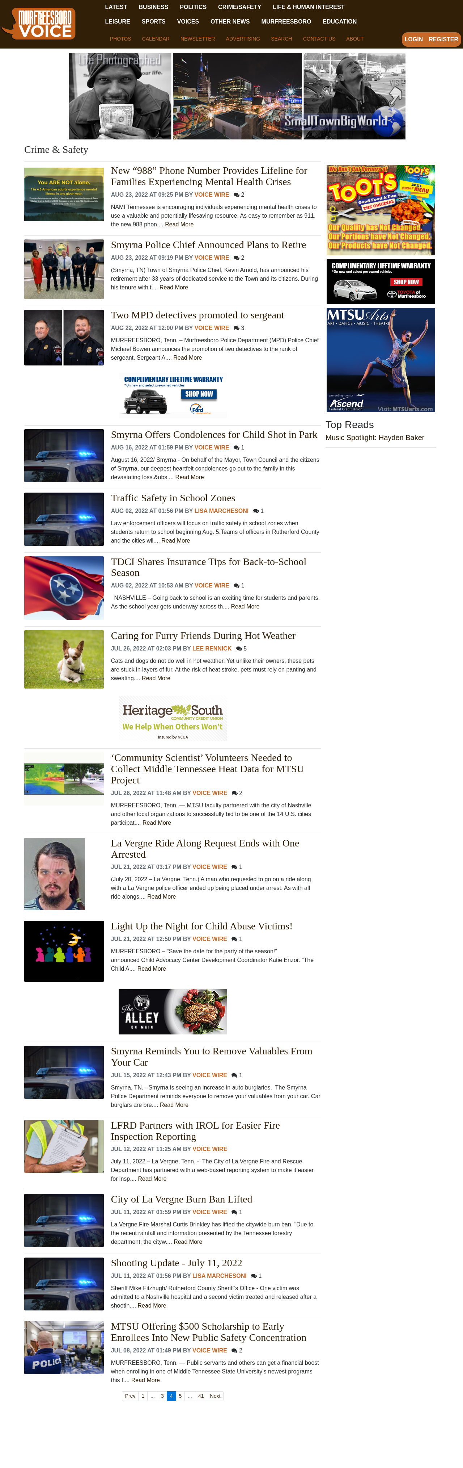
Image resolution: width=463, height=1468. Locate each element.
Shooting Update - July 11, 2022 (176, 1263)
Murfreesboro (286, 21)
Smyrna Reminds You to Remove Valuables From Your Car (212, 1057)
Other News (230, 21)
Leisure (117, 21)
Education (340, 21)
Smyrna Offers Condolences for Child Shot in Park (214, 434)
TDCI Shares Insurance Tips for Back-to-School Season (208, 567)
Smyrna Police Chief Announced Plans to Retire (208, 244)
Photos (120, 39)
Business (154, 7)
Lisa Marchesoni (222, 511)
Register (443, 39)
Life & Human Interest (308, 7)
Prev (130, 1396)
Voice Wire (212, 195)
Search (281, 39)
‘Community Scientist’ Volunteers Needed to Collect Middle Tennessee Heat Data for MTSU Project (207, 769)
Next (215, 1396)
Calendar (156, 39)
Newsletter (197, 39)
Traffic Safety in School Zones (173, 498)
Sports (154, 21)
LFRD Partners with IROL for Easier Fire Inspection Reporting (195, 1131)
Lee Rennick (212, 648)
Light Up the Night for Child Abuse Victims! (202, 926)
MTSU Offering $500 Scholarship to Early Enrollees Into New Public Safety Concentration (208, 1332)
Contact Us (319, 39)
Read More (179, 224)
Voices (188, 21)
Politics (193, 7)
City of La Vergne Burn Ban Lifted (181, 1199)
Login (414, 39)
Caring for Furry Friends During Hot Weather (203, 635)
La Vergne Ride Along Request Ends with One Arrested (205, 849)
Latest (116, 7)
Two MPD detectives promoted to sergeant (197, 315)
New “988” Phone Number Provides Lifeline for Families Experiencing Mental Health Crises (209, 176)
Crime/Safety (239, 7)
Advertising (243, 39)
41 (201, 1396)
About (355, 39)
